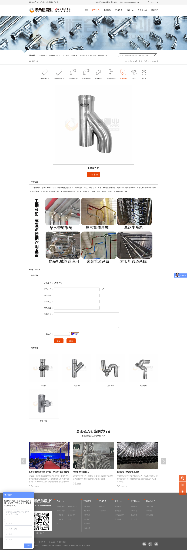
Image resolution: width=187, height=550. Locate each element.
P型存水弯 (143, 386)
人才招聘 (134, 519)
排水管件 (93, 55)
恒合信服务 (150, 501)
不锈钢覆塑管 (103, 55)
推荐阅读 (42, 542)
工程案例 (107, 10)
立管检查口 (44, 421)
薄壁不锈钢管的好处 (81, 472)
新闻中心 (130, 10)
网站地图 (62, 542)
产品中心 (95, 10)
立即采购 (93, 174)
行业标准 (118, 519)
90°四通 (34, 270)
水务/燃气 (87, 511)
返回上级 (35, 61)
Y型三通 (77, 386)
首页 (86, 10)
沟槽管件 (74, 55)
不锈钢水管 (43, 55)
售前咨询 (149, 506)
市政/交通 (87, 524)
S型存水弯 (110, 386)
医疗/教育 (87, 515)
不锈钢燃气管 (53, 55)
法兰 (134, 74)
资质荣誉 (134, 515)
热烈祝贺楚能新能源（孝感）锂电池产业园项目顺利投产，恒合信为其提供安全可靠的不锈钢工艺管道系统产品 (49, 472)
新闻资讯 (118, 511)
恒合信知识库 (119, 515)
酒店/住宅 (87, 506)
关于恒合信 (142, 10)
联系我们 (154, 10)
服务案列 (118, 506)
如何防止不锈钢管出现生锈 (128, 472)
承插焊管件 (83, 55)
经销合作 (118, 10)
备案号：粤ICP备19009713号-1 (79, 545)
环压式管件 (86, 74)
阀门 (144, 74)
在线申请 (102, 511)
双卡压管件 (65, 55)
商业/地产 (87, 519)
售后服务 (149, 511)
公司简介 (134, 506)
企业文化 (134, 511)
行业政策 (52, 542)
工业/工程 (87, 528)
